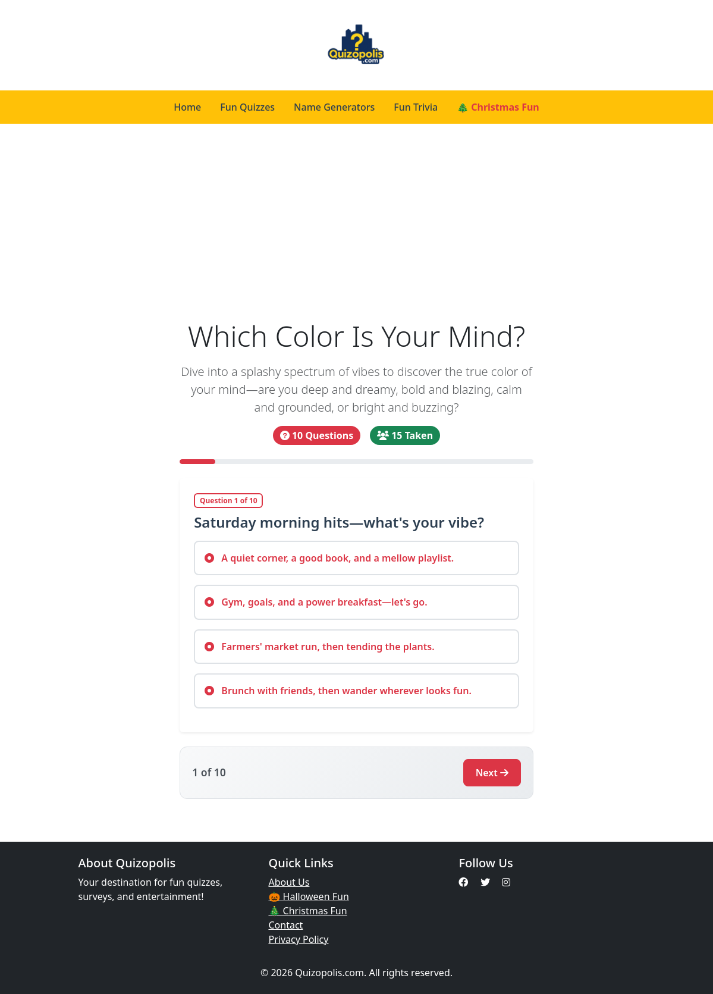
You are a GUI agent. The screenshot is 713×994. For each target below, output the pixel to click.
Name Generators (334, 107)
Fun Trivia (416, 107)
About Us (288, 882)
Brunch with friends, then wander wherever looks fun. (338, 690)
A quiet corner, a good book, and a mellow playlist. (329, 558)
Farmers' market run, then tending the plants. (319, 646)
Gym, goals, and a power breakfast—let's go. (316, 602)
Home (187, 107)
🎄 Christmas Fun (498, 107)
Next (492, 772)
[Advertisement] (356, 221)
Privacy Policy (298, 939)
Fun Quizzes (247, 107)
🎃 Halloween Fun (308, 896)
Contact (285, 925)
